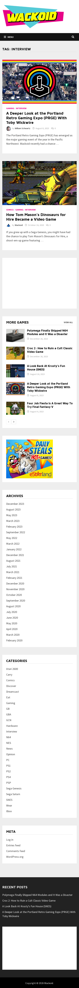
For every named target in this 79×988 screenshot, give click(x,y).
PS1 (8, 765)
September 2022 (15, 532)
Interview (21, 108)
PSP (8, 782)
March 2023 (12, 521)
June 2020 (12, 617)
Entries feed (13, 845)
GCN (8, 720)
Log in (9, 839)
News (9, 748)
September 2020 (15, 600)
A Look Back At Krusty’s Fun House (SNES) (26, 906)
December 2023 (15, 504)
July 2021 (11, 566)
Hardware (12, 726)
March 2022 (12, 543)
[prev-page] (8, 422)
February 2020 (14, 640)
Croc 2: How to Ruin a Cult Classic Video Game (29, 900)
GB (8, 708)
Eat (8, 697)
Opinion (10, 754)
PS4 (8, 777)
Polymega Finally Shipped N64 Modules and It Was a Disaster (47, 332)
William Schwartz (22, 128)
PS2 (8, 771)
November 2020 (15, 589)
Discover (11, 686)
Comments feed (15, 851)
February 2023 (14, 526)
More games (17, 322)
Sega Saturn (13, 794)
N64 (8, 737)
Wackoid (19, 225)
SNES (9, 800)
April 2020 (11, 629)
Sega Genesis (13, 788)
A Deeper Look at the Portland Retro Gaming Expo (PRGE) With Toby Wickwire (36, 118)
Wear (9, 805)
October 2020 (14, 595)
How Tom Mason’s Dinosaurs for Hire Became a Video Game (36, 216)
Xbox (9, 811)
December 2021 (15, 555)
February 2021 (14, 578)
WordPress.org (14, 856)
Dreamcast (12, 691)
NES (8, 743)
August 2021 (13, 560)
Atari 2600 (12, 669)
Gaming (10, 108)
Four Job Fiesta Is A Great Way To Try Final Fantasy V (50, 405)
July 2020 (11, 612)
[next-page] (13, 422)
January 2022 (13, 549)
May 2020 (11, 623)
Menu (9, 36)
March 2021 (12, 572)
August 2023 (13, 509)
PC (7, 760)
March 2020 (12, 634)
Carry (9, 674)
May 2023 (11, 515)
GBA (8, 714)
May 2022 (11, 538)
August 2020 (13, 606)
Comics (10, 209)
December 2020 (15, 583)
